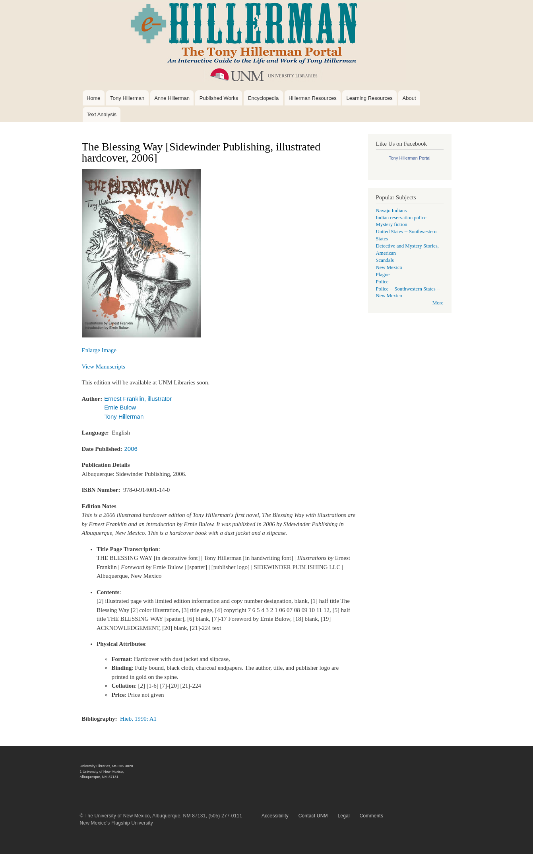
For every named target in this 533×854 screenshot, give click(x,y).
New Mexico (389, 267)
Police (382, 282)
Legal (343, 816)
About (409, 98)
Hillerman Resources (313, 98)
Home (94, 98)
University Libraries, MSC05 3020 (106, 766)
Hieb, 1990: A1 (138, 719)
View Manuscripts (103, 366)
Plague (383, 274)
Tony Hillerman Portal (409, 158)
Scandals (385, 260)
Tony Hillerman (127, 98)
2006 (131, 448)
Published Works (219, 98)
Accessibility (275, 816)
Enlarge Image (99, 350)
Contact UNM (313, 816)
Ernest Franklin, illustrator (138, 398)
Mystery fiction (391, 224)
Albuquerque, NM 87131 (99, 777)
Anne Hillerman (172, 98)
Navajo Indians (391, 210)
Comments (372, 816)
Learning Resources (369, 98)
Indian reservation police (401, 217)
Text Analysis (101, 114)
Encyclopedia (263, 98)
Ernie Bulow (120, 407)
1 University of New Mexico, (102, 772)
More (438, 303)
